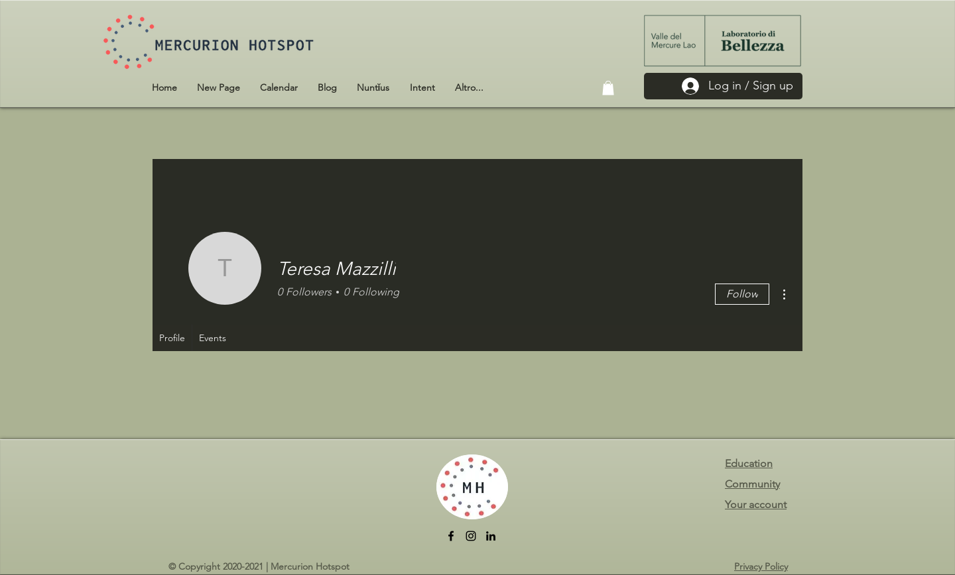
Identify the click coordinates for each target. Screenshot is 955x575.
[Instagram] (471, 536)
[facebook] (451, 536)
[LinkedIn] (490, 536)
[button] (608, 88)
